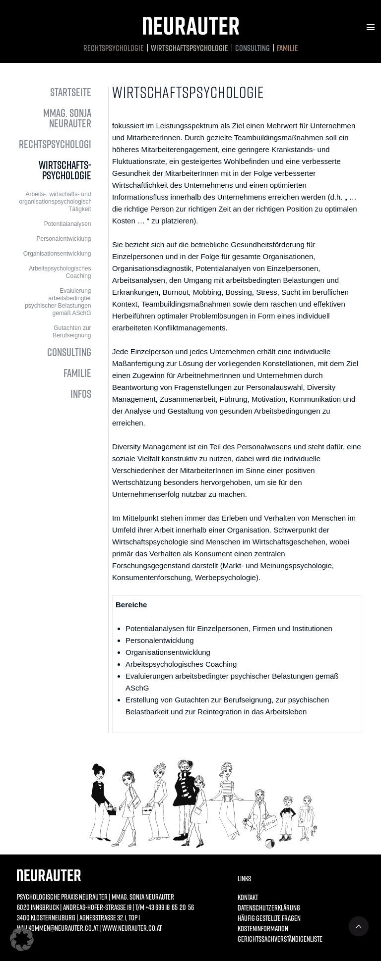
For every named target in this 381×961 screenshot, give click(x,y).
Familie (287, 48)
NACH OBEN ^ (359, 926)
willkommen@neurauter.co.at (57, 927)
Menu (370, 27)
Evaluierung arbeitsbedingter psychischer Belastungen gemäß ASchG (58, 302)
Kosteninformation (263, 928)
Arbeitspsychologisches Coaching (60, 272)
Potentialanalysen (67, 223)
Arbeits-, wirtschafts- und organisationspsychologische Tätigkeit (55, 202)
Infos (80, 393)
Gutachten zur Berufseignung (72, 331)
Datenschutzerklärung (269, 907)
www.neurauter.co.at (132, 927)
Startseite (70, 92)
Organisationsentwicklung (57, 253)
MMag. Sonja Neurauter (67, 117)
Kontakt (248, 897)
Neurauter (191, 26)
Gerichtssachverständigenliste (275, 938)
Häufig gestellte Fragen (269, 917)
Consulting (252, 48)
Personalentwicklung (63, 238)
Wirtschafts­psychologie (189, 48)
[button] (22, 939)
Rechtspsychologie (113, 48)
